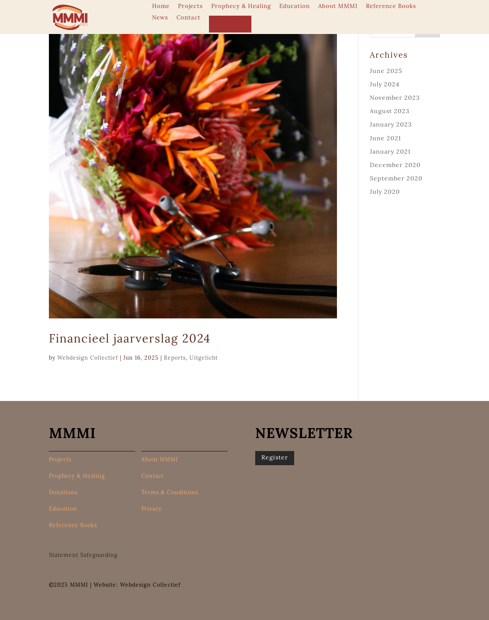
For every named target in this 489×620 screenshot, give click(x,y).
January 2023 (391, 125)
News (160, 18)
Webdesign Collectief (87, 358)
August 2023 (390, 112)
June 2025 (386, 71)
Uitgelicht (203, 358)
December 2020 (395, 165)
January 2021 (390, 152)
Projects (190, 7)
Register (274, 458)
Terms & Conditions (169, 493)
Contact (188, 18)
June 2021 (385, 139)
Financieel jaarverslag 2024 (129, 340)
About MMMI (338, 7)
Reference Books (391, 7)
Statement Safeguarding (83, 555)
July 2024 (385, 85)
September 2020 (396, 179)
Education (294, 7)
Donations (230, 24)
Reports (175, 358)
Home (161, 7)
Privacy (151, 509)
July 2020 (385, 192)
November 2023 (395, 98)
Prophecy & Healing (241, 7)
